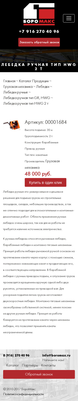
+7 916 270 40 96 (39, 32)
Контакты (48, 365)
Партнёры (30, 365)
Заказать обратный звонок (39, 42)
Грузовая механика (18, 87)
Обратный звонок (39, 374)
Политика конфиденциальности (23, 394)
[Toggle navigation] (69, 18)
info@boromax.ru (56, 355)
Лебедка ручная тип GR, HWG (26, 98)
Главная (9, 81)
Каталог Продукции (34, 81)
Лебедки (42, 87)
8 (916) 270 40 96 (16, 355)
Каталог (12, 365)
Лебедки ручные (15, 92)
